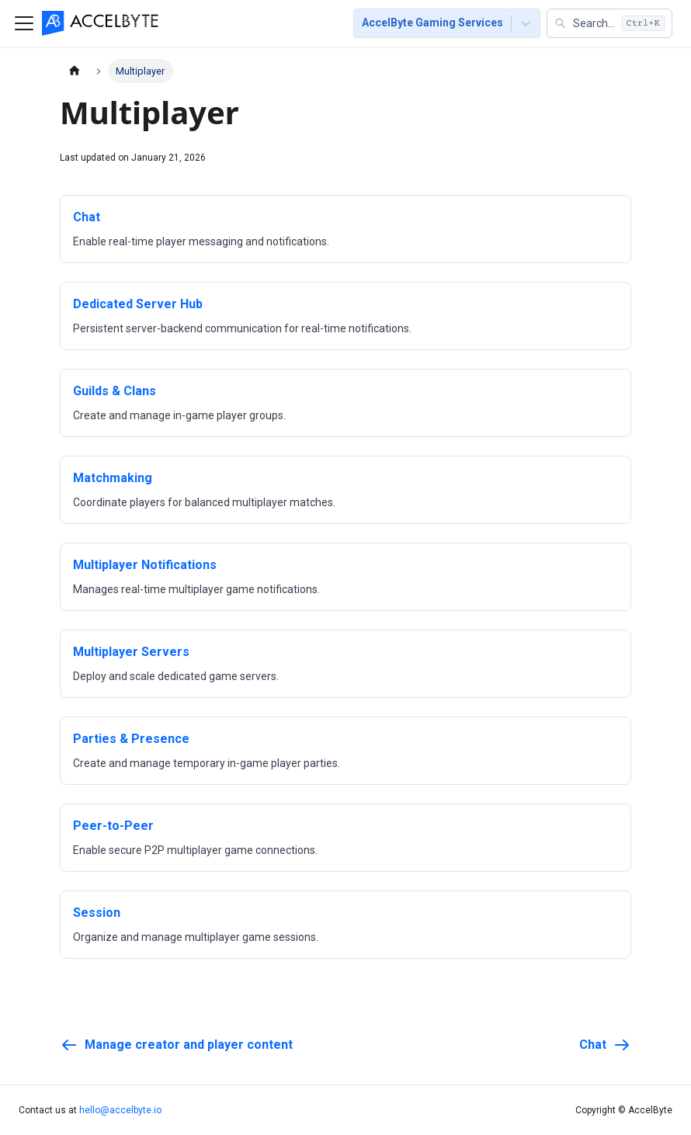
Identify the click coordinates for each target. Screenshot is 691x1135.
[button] (609, 23)
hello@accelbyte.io (120, 1110)
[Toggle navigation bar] (24, 23)
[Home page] (74, 71)
